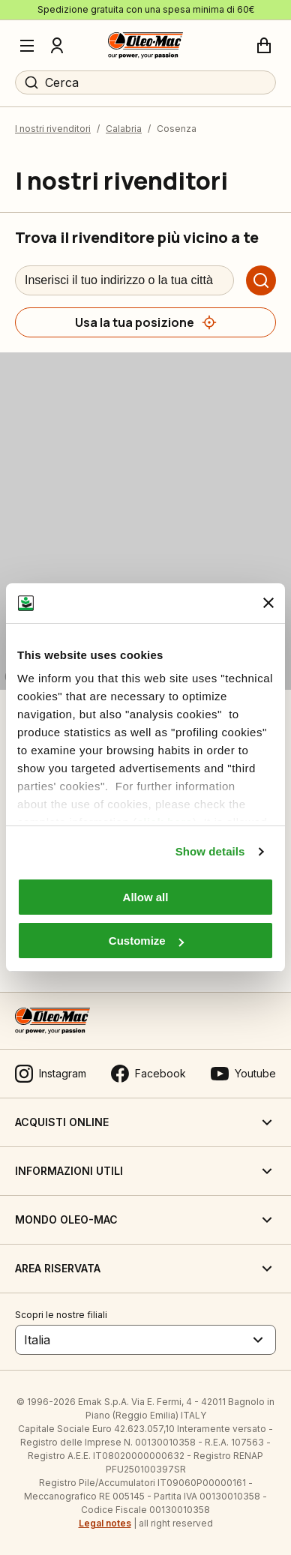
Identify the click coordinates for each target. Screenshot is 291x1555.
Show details (210, 851)
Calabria (124, 128)
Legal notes (105, 1523)
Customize (146, 940)
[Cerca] (261, 280)
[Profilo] (57, 46)
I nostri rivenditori (53, 128)
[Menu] (27, 46)
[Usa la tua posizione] (145, 322)
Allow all (146, 897)
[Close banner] (268, 603)
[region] (145, 521)
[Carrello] (264, 46)
